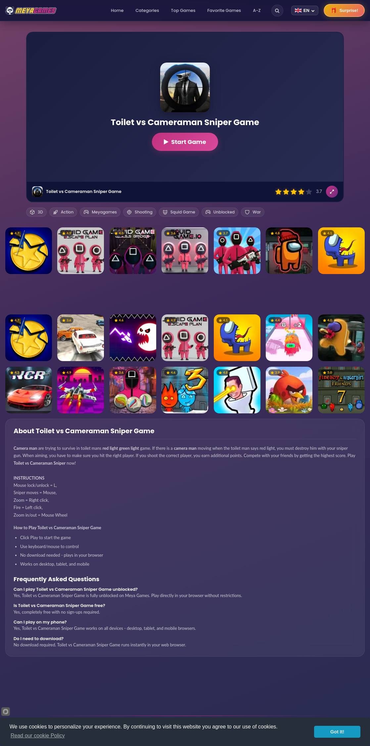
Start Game (185, 142)
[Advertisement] (185, 294)
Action (63, 212)
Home (117, 10)
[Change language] (304, 10)
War (253, 212)
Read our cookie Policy (38, 735)
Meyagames (100, 212)
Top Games (183, 10)
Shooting (140, 212)
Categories (147, 10)
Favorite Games (224, 10)
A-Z (257, 10)
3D (36, 212)
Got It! (337, 731)
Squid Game (178, 212)
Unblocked (220, 212)
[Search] (277, 11)
